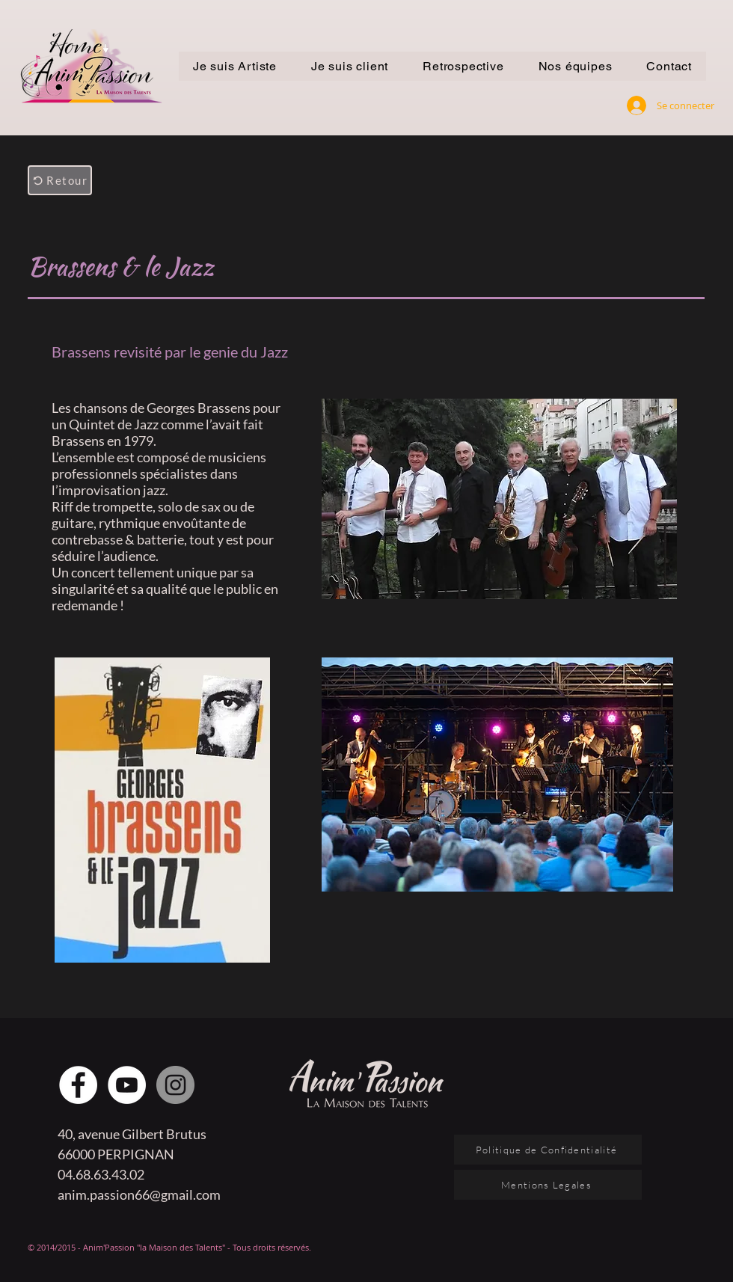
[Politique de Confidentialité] (548, 1150)
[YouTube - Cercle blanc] (127, 1085)
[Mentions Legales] (548, 1185)
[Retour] (60, 180)
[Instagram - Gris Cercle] (175, 1085)
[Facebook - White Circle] (78, 1085)
